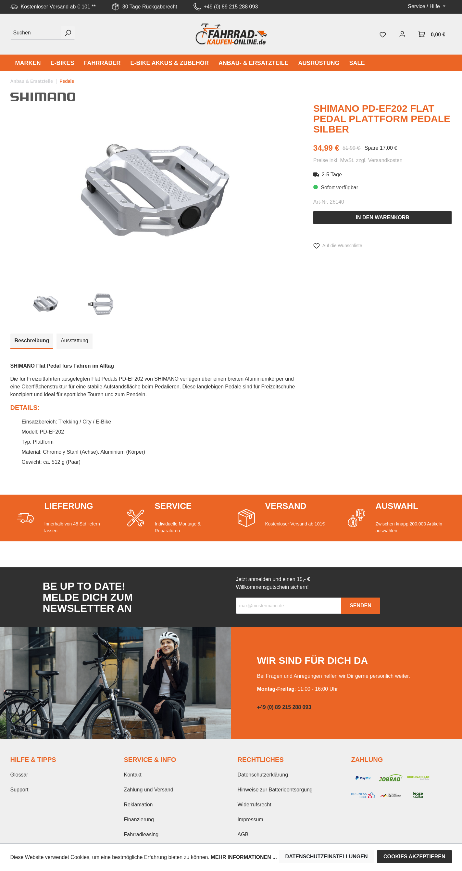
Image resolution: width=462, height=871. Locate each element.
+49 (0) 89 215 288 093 (231, 6)
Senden (360, 605)
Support (19, 789)
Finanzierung (139, 819)
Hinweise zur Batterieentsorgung (275, 789)
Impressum (250, 819)
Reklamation (138, 804)
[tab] (32, 341)
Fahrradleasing (141, 834)
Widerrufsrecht (254, 804)
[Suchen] (35, 33)
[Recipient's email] (289, 606)
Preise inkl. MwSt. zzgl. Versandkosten (358, 160)
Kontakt (133, 774)
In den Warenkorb (382, 217)
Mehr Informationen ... (244, 857)
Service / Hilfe (424, 6)
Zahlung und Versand (148, 789)
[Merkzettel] (383, 34)
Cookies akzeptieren (414, 856)
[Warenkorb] (432, 34)
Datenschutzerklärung (263, 774)
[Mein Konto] (402, 34)
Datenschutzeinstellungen (326, 856)
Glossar (19, 774)
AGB (243, 834)
